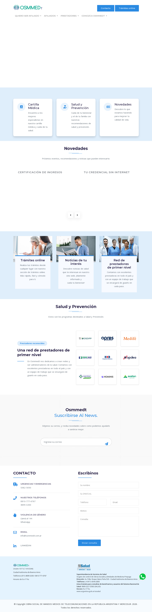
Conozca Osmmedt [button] (93, 15)
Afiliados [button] (50, 15)
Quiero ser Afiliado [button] (27, 15)
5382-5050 (26, 487)
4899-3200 (26, 504)
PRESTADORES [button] (69, 15)
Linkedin (26, 545)
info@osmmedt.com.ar (31, 535)
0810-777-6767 (28, 501)
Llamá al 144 (26, 518)
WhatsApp (25, 522)
